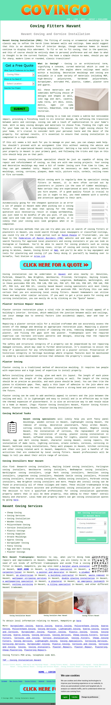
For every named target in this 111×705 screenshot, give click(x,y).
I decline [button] (75, 697)
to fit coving (72, 49)
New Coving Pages (16, 681)
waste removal (97, 575)
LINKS (75, 19)
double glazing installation (78, 578)
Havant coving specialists (39, 419)
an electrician (24, 575)
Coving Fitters (80, 638)
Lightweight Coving (69, 629)
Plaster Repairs (62, 647)
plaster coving (33, 375)
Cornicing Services (96, 641)
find (11, 467)
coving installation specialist (37, 159)
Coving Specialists (71, 641)
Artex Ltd (39, 256)
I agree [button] (65, 697)
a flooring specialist (58, 569)
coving (95, 482)
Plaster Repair (83, 647)
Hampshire (60, 449)
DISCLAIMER (102, 19)
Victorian (43, 111)
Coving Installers (39, 647)
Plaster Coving (57, 632)
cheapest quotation (48, 203)
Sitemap (4, 681)
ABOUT (83, 19)
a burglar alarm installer (75, 566)
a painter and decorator (50, 572)
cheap (70, 209)
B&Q (56, 250)
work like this (91, 189)
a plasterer (55, 581)
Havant (62, 274)
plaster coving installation (87, 434)
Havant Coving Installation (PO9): (23, 40)
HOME (68, 19)
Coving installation (15, 274)
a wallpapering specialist (18, 581)
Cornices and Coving (26, 638)
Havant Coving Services (22, 506)
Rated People (69, 235)
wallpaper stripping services (29, 578)
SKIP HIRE (23, 569)
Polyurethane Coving (86, 626)
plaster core (100, 82)
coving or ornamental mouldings (81, 40)
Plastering (101, 647)
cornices (30, 172)
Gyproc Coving (44, 626)
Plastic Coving (78, 632)
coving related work (27, 449)
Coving (94, 632)
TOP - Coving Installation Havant (22, 660)
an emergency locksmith (91, 581)
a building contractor (61, 575)
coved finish (97, 148)
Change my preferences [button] (90, 697)
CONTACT (91, 19)
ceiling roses (100, 172)
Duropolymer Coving (21, 626)
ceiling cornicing (22, 584)
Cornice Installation (55, 638)
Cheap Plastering (12, 650)
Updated (41, 681)
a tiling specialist (59, 584)
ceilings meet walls (95, 70)
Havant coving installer (49, 148)
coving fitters (60, 292)
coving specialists (75, 286)
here (15, 500)
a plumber (84, 572)
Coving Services (47, 629)
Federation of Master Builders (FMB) (41, 238)
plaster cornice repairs (94, 437)
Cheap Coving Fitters (85, 635)
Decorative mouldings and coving (83, 73)
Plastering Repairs (35, 650)
